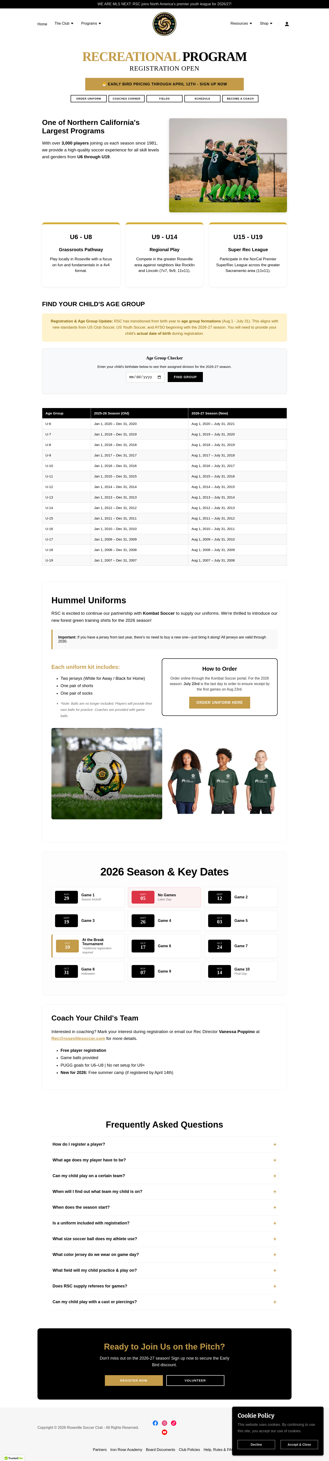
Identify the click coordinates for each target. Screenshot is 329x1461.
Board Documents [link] (160, 1450)
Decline (256, 1444)
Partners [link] (100, 1450)
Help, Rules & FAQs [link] (220, 1450)
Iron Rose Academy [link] (126, 1450)
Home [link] (42, 24)
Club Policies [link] (189, 1450)
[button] (64, 24)
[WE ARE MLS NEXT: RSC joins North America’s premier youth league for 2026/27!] (164, 4)
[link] (164, 24)
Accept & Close (299, 1444)
